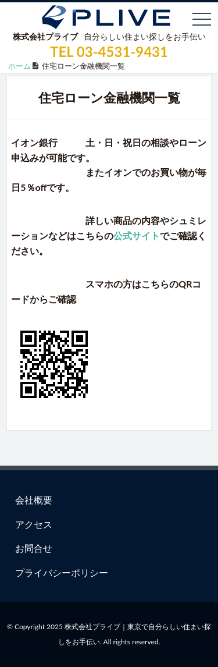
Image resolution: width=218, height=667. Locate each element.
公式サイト (136, 235)
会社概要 (33, 499)
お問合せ (33, 548)
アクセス (33, 524)
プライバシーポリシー (61, 572)
